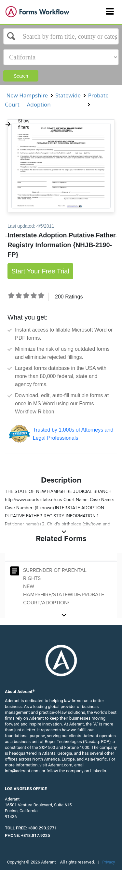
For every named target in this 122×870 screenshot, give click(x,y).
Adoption (38, 104)
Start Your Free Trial (40, 271)
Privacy (108, 862)
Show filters (17, 124)
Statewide (68, 95)
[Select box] (61, 36)
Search (21, 76)
